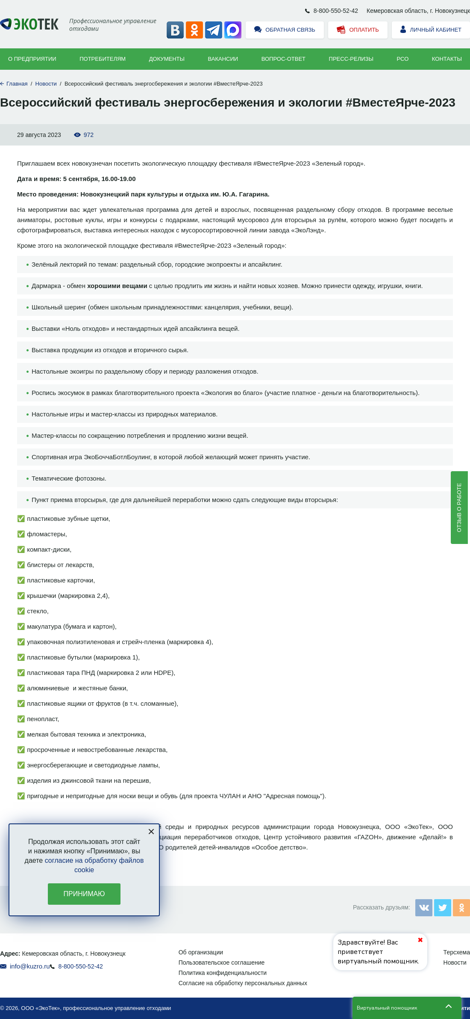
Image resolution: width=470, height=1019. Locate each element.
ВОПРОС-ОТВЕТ (283, 59)
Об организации (201, 952)
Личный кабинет (430, 30)
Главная (16, 83)
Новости (46, 83)
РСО (403, 59)
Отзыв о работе (459, 507)
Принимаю (84, 893)
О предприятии (32, 59)
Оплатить (358, 30)
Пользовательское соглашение (222, 962)
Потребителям (102, 59)
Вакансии (223, 59)
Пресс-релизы (351, 59)
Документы (167, 59)
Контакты (447, 59)
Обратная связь (284, 30)
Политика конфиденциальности (223, 972)
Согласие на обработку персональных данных (243, 983)
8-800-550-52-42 (336, 10)
